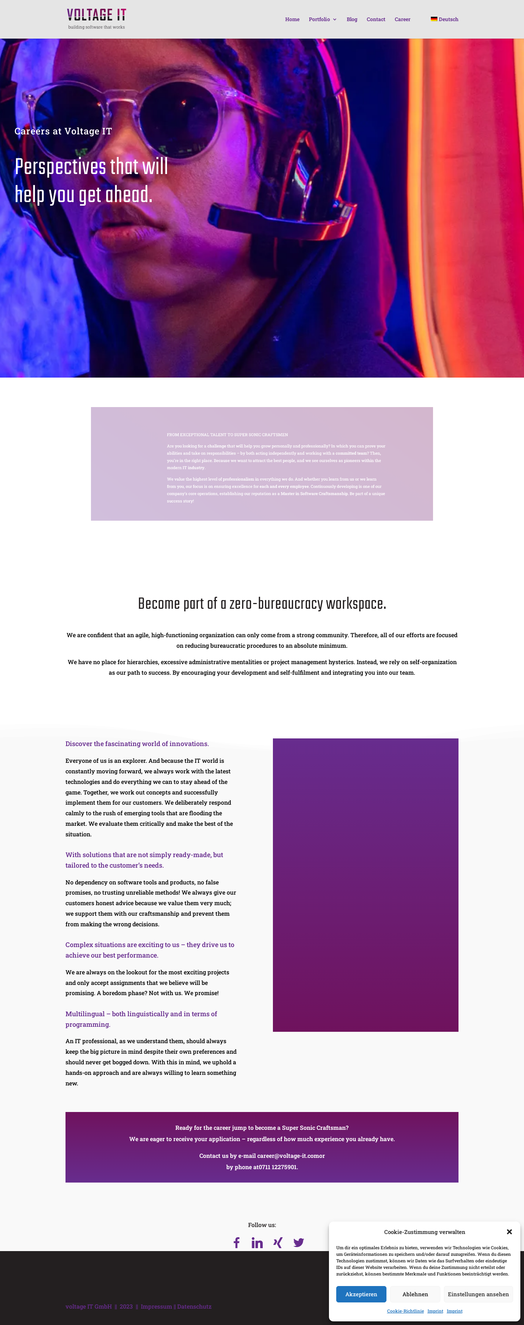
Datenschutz (194, 1306)
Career (402, 20)
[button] (509, 1231)
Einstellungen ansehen (478, 1294)
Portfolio (319, 20)
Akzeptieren (361, 1294)
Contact (376, 20)
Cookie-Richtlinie (405, 1311)
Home (292, 20)
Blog (352, 20)
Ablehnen (415, 1294)
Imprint (435, 1311)
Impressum (156, 1306)
